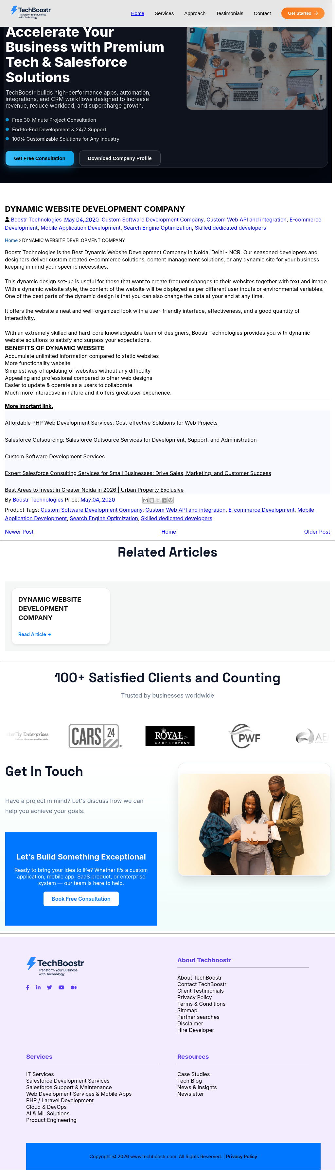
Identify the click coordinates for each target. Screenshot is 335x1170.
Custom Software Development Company (152, 219)
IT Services (40, 1074)
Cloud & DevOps (46, 1107)
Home (137, 13)
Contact (262, 13)
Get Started (303, 13)
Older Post (317, 531)
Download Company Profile (120, 158)
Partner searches (198, 1017)
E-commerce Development (262, 509)
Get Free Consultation (39, 158)
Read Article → (35, 634)
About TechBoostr (199, 977)
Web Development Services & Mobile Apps (79, 1093)
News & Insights (197, 1087)
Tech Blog (189, 1080)
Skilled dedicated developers (230, 227)
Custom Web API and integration (246, 219)
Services (164, 13)
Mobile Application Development (81, 227)
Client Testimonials (200, 990)
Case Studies (193, 1074)
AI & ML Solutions (47, 1113)
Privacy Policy (194, 997)
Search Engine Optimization (158, 227)
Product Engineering (51, 1120)
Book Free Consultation (81, 898)
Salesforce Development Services (68, 1080)
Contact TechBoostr (201, 984)
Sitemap (187, 1010)
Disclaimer (190, 1023)
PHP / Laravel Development (60, 1100)
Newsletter (190, 1093)
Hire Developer (195, 1030)
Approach (194, 13)
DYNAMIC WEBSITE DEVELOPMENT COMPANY (49, 608)
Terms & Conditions (201, 1004)
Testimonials (229, 13)
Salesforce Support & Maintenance (69, 1087)
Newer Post (19, 531)
